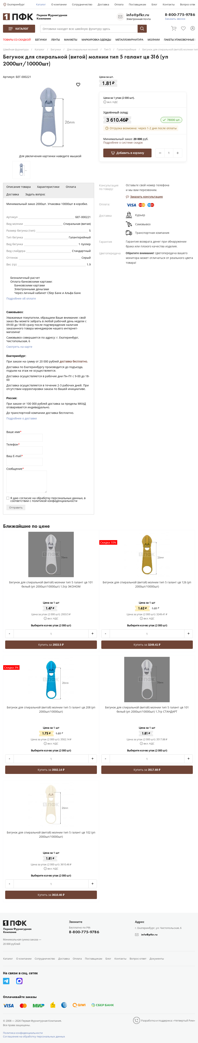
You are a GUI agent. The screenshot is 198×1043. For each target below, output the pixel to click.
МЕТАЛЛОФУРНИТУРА (128, 39)
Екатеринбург (16, 4)
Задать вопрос (35, 194)
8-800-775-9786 (180, 15)
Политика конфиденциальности (23, 1033)
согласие (25, 498)
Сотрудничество (82, 4)
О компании (59, 4)
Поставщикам (137, 4)
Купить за (51, 644)
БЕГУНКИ (40, 39)
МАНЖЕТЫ (70, 39)
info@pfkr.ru (137, 15)
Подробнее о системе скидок (123, 142)
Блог (154, 4)
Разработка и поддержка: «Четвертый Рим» (168, 1020)
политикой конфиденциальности (54, 501)
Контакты (169, 4)
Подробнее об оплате (21, 298)
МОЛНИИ (153, 39)
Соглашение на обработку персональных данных (34, 1036)
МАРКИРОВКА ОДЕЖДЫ (95, 39)
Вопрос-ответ (188, 4)
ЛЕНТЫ (55, 39)
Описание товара (18, 187)
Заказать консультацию (144, 197)
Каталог (41, 4)
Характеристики (48, 187)
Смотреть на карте (19, 347)
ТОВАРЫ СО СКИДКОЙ (17, 39)
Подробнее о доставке (21, 418)
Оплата (118, 4)
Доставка (103, 4)
